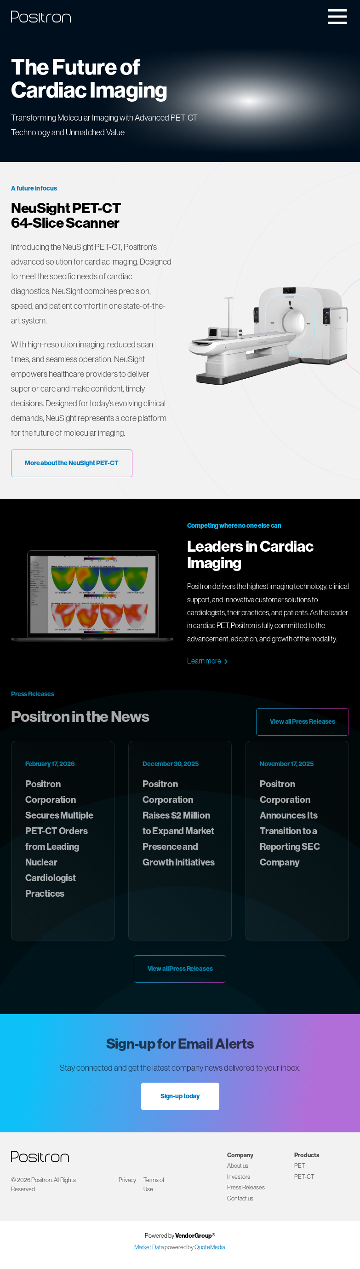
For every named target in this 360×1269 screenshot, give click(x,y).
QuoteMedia (209, 1247)
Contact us (240, 1198)
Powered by (180, 1235)
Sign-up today (180, 1096)
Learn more (204, 660)
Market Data (149, 1247)
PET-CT (304, 1176)
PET (299, 1165)
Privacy (127, 1179)
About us (237, 1165)
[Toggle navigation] (337, 16)
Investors (238, 1176)
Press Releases (246, 1187)
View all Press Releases (302, 721)
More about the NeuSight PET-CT (72, 463)
